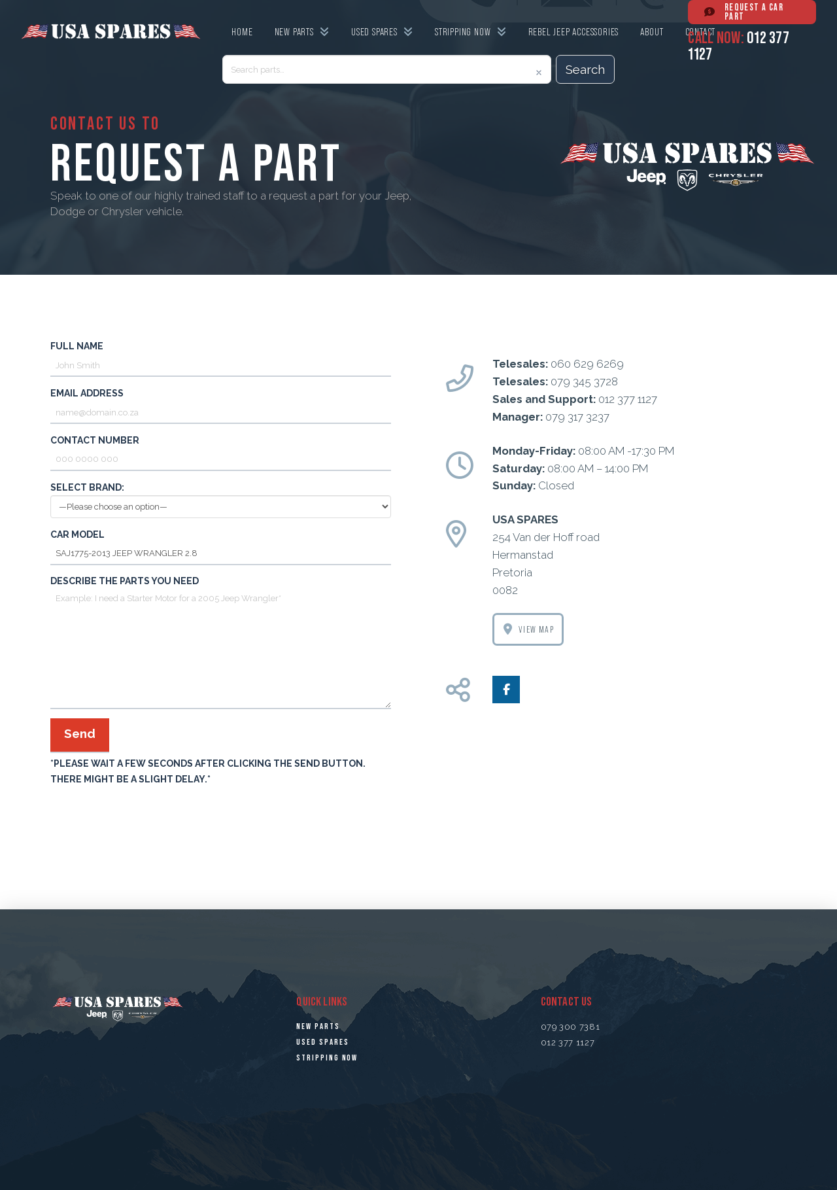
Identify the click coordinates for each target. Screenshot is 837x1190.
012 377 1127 (568, 1042)
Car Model (220, 545)
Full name (220, 357)
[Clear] (539, 72)
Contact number (220, 451)
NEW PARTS (317, 1026)
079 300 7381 (570, 1027)
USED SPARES (322, 1042)
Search (585, 69)
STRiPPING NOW (327, 1058)
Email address (220, 404)
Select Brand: (220, 498)
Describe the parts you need (220, 589)
